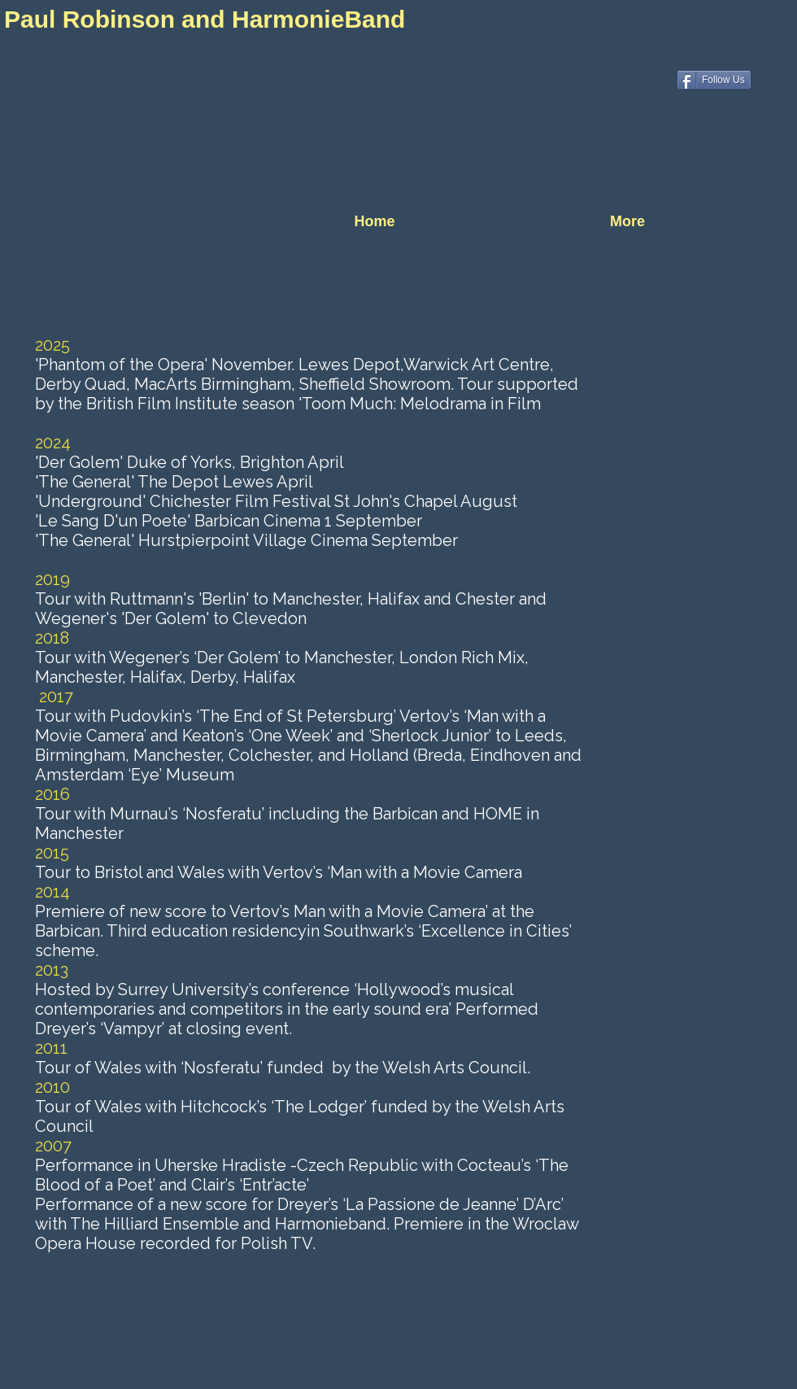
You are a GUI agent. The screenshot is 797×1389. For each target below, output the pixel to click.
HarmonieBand (322, 19)
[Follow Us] (714, 80)
